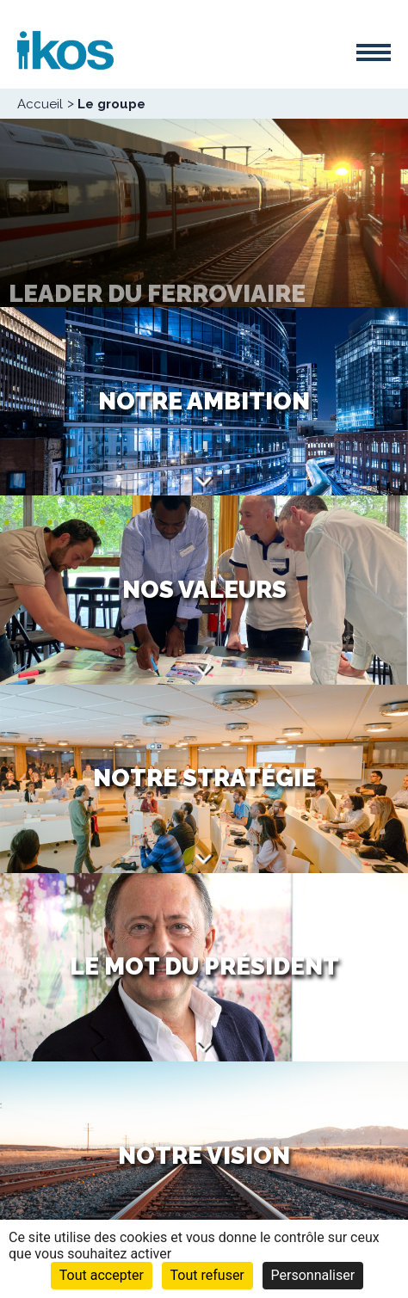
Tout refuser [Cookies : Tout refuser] (207, 1275)
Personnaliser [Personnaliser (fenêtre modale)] (313, 1275)
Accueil (40, 104)
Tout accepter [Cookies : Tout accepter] (101, 1275)
